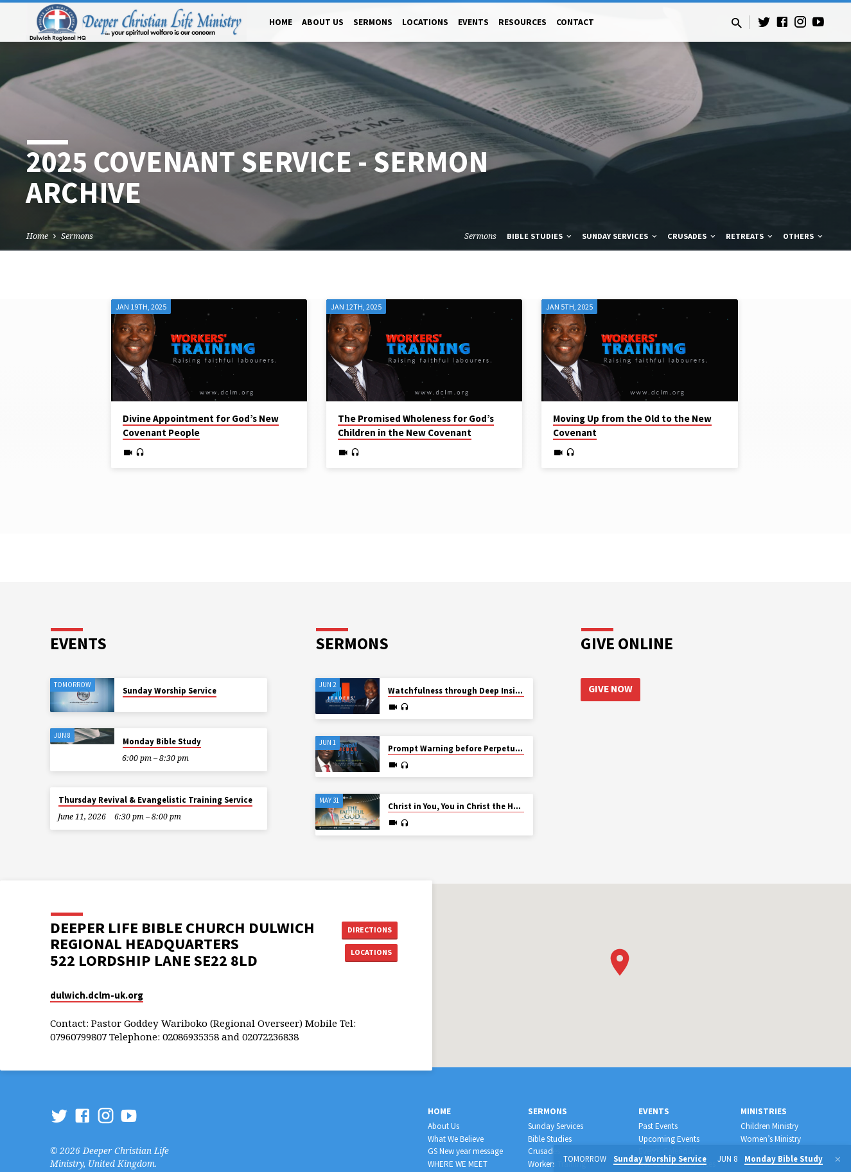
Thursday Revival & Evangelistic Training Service (155, 799)
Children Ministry (769, 1126)
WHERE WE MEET (457, 1164)
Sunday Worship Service (169, 690)
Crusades (692, 236)
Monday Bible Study (162, 741)
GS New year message (465, 1151)
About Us (323, 22)
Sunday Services (620, 236)
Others (804, 236)
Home (280, 22)
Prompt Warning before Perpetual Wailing (471, 748)
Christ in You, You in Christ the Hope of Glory (475, 806)
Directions (365, 928)
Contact (575, 22)
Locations (425, 22)
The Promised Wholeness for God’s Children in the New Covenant (416, 425)
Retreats (750, 236)
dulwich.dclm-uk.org (96, 995)
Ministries (764, 1111)
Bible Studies (540, 236)
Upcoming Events (668, 1138)
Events (473, 22)
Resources (522, 22)
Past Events (658, 1126)
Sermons (372, 22)
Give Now (611, 689)
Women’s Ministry (771, 1138)
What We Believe (456, 1138)
